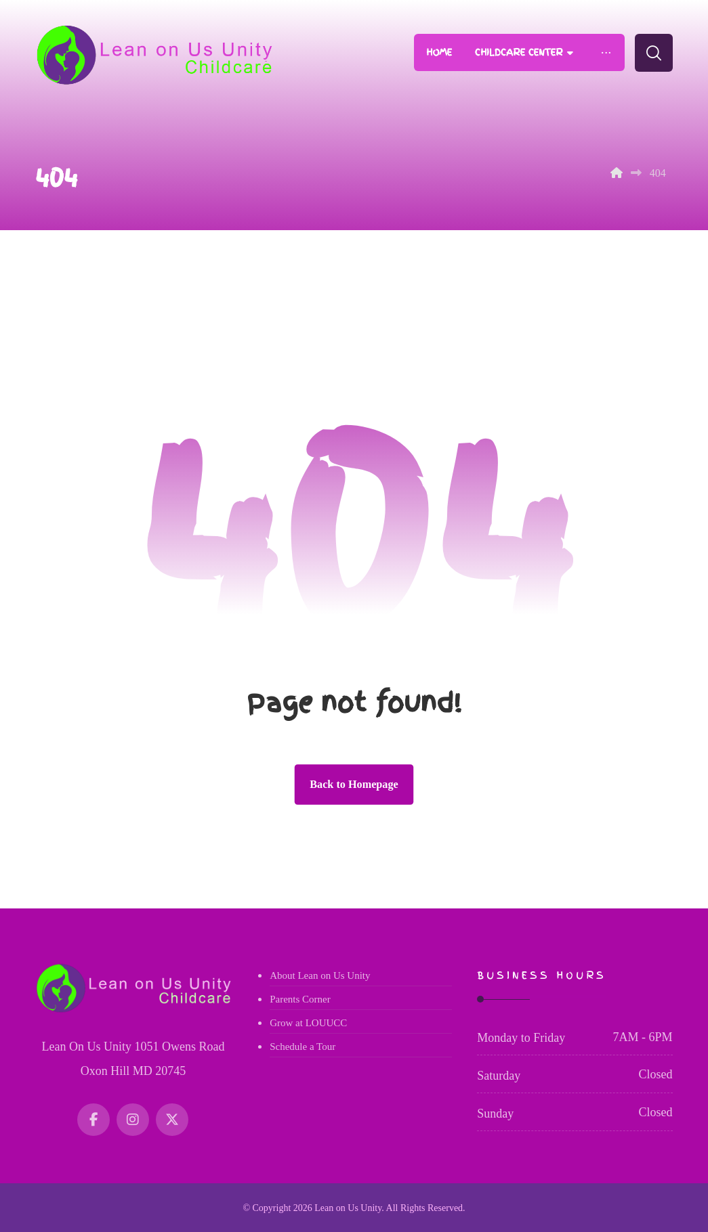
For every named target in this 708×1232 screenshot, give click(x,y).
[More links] (605, 52)
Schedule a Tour (302, 1046)
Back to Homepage (354, 784)
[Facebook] (93, 1119)
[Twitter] (172, 1119)
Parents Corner (300, 999)
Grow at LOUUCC (308, 1022)
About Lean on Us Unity (320, 975)
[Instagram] (133, 1119)
